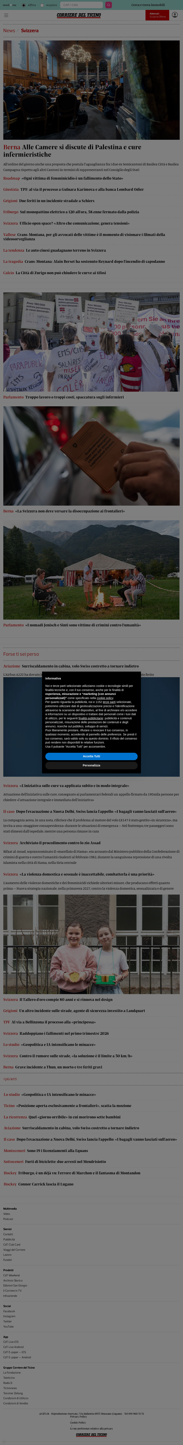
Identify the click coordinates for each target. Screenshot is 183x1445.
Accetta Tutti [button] (91, 756)
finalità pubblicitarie (91, 718)
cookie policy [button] (105, 698)
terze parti (109, 702)
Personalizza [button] (91, 765)
